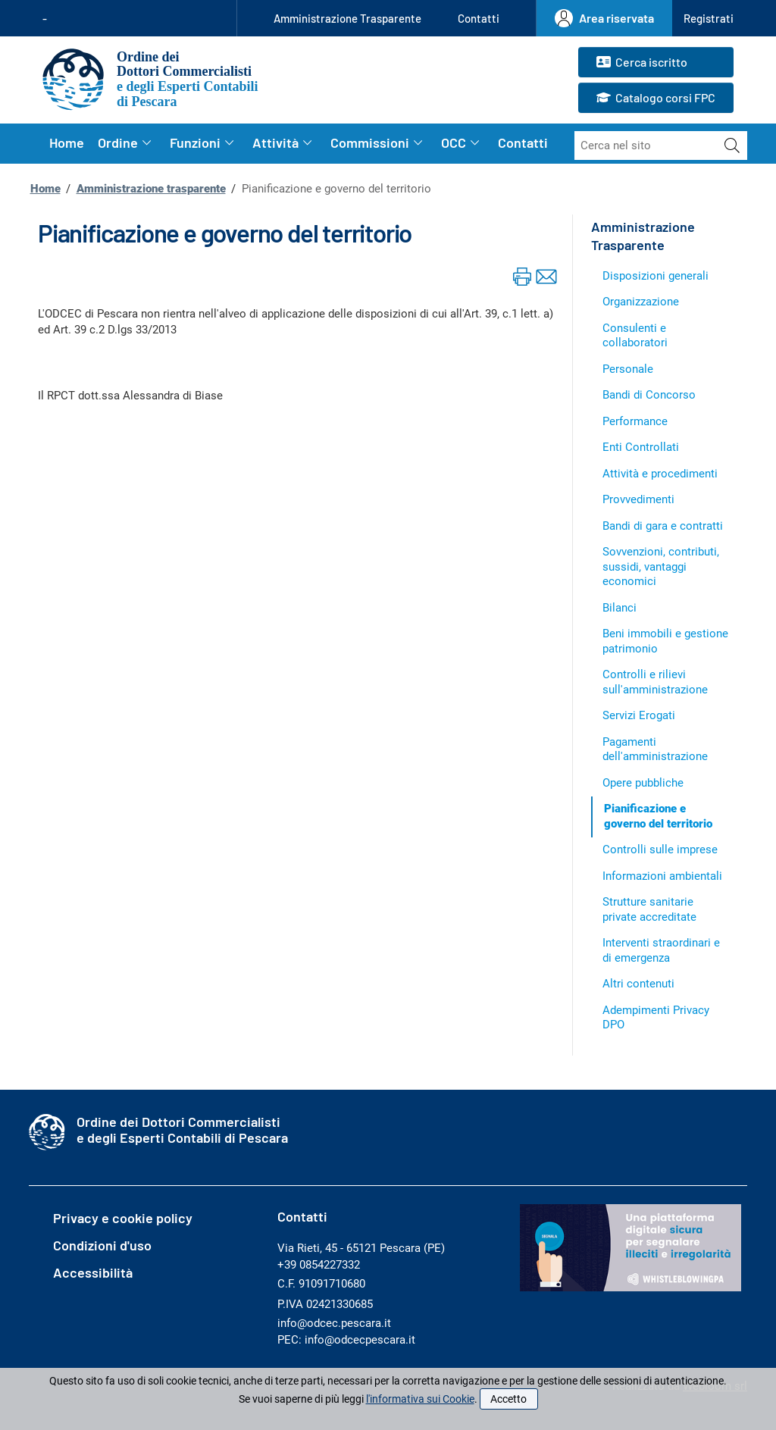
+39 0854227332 (318, 1265)
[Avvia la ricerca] (732, 145)
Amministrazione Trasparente (347, 18)
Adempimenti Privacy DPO (655, 1017)
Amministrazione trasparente (151, 189)
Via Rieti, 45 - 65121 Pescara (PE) (361, 1248)
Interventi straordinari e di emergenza (661, 950)
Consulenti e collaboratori (635, 335)
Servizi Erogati (638, 715)
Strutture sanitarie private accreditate (649, 909)
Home (66, 142)
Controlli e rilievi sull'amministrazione (655, 682)
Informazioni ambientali (662, 876)
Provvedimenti (638, 499)
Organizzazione (640, 301)
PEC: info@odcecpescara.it (346, 1340)
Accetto (508, 1399)
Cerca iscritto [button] (641, 63)
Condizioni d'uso (102, 1245)
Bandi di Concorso (649, 395)
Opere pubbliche (643, 783)
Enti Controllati (640, 447)
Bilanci (619, 608)
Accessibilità (93, 1272)
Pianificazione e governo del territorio (658, 816)
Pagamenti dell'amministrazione (655, 749)
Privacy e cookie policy (122, 1217)
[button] (709, 18)
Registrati (709, 18)
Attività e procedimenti (660, 473)
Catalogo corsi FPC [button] (655, 98)
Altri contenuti (638, 983)
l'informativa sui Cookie (420, 1399)
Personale (627, 369)
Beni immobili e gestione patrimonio (665, 641)
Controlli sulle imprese (660, 849)
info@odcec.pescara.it (334, 1323)
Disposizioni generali (655, 276)
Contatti (478, 18)
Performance (635, 421)
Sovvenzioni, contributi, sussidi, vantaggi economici (660, 566)
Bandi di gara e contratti (662, 526)
